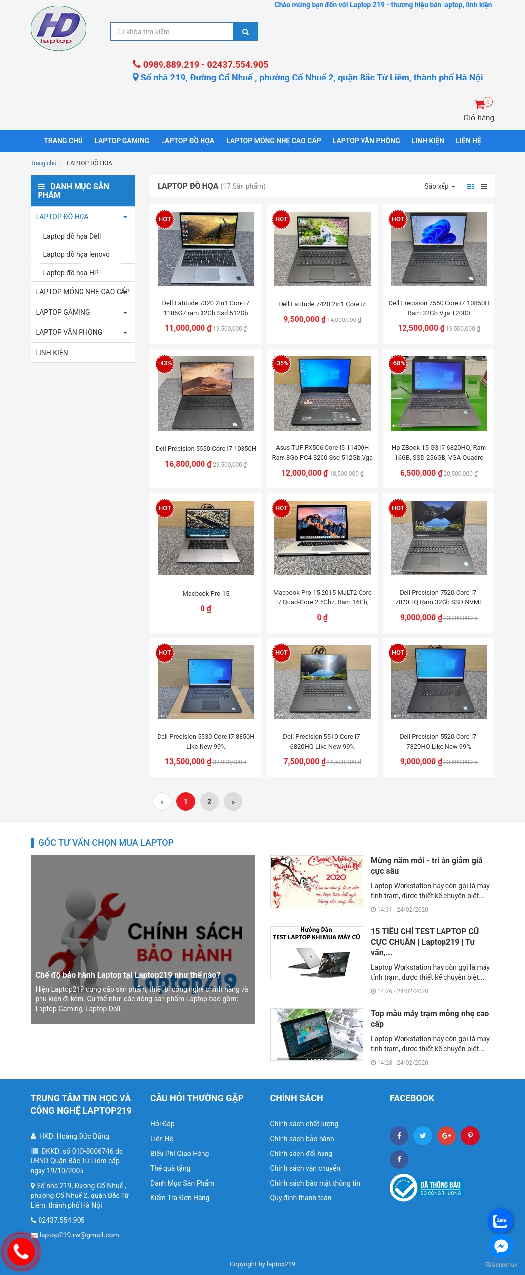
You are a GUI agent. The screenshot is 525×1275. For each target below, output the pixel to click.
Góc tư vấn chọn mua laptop (106, 842)
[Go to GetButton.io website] (501, 1265)
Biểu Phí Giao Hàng (179, 1153)
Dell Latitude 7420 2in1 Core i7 (322, 304)
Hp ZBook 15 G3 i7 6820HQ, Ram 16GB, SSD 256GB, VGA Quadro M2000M (439, 457)
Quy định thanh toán (301, 1198)
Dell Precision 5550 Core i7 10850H (206, 448)
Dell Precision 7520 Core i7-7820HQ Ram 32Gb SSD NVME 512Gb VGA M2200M (439, 602)
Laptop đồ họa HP (71, 273)
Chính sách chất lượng (304, 1124)
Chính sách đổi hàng (301, 1153)
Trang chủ (63, 141)
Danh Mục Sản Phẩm (182, 1183)
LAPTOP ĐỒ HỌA (187, 141)
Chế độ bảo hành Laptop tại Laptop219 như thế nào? (128, 975)
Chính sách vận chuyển (305, 1168)
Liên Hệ (161, 1139)
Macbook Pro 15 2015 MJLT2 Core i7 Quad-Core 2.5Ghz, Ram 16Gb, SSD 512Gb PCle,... (322, 602)
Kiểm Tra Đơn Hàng (179, 1198)
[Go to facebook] (501, 1246)
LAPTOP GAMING (121, 141)
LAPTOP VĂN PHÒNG (366, 141)
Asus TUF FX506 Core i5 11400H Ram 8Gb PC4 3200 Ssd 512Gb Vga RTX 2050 (322, 457)
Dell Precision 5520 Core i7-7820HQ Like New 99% (439, 741)
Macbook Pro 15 (205, 593)
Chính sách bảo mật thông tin (315, 1183)
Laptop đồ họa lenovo (76, 254)
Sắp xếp (439, 186)
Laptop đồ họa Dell (72, 236)
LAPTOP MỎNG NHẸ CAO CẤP (273, 141)
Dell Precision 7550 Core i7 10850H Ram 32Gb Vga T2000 (438, 308)
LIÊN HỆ (468, 141)
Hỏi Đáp (162, 1124)
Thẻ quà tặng (170, 1168)
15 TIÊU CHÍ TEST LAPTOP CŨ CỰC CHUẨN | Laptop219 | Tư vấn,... (425, 942)
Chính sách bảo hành (302, 1139)
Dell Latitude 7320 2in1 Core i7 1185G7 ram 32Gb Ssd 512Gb (206, 308)
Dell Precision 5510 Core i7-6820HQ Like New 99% (322, 741)
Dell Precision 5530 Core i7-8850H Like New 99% (205, 741)
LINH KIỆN (428, 141)
